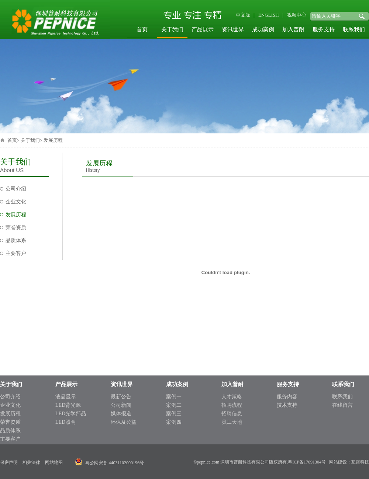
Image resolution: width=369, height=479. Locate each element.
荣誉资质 (16, 227)
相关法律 (31, 462)
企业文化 (16, 201)
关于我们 (172, 29)
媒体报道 (121, 413)
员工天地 (231, 422)
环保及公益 (124, 422)
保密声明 (9, 462)
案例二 (174, 405)
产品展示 (203, 29)
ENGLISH (268, 15)
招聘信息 (231, 413)
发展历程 (53, 140)
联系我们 (354, 29)
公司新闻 (121, 405)
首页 (142, 29)
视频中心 (296, 15)
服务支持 (324, 29)
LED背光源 (68, 405)
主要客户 (16, 253)
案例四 (174, 422)
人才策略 (231, 396)
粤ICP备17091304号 (307, 462)
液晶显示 (65, 396)
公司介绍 (16, 189)
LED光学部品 (70, 413)
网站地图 (54, 462)
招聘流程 (231, 405)
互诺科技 (360, 462)
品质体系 (16, 240)
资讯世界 (233, 29)
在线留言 (342, 405)
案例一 (174, 396)
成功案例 (263, 29)
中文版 (243, 15)
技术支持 (287, 405)
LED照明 (65, 422)
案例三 (174, 413)
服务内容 (287, 396)
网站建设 (338, 462)
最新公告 (121, 396)
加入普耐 (293, 29)
